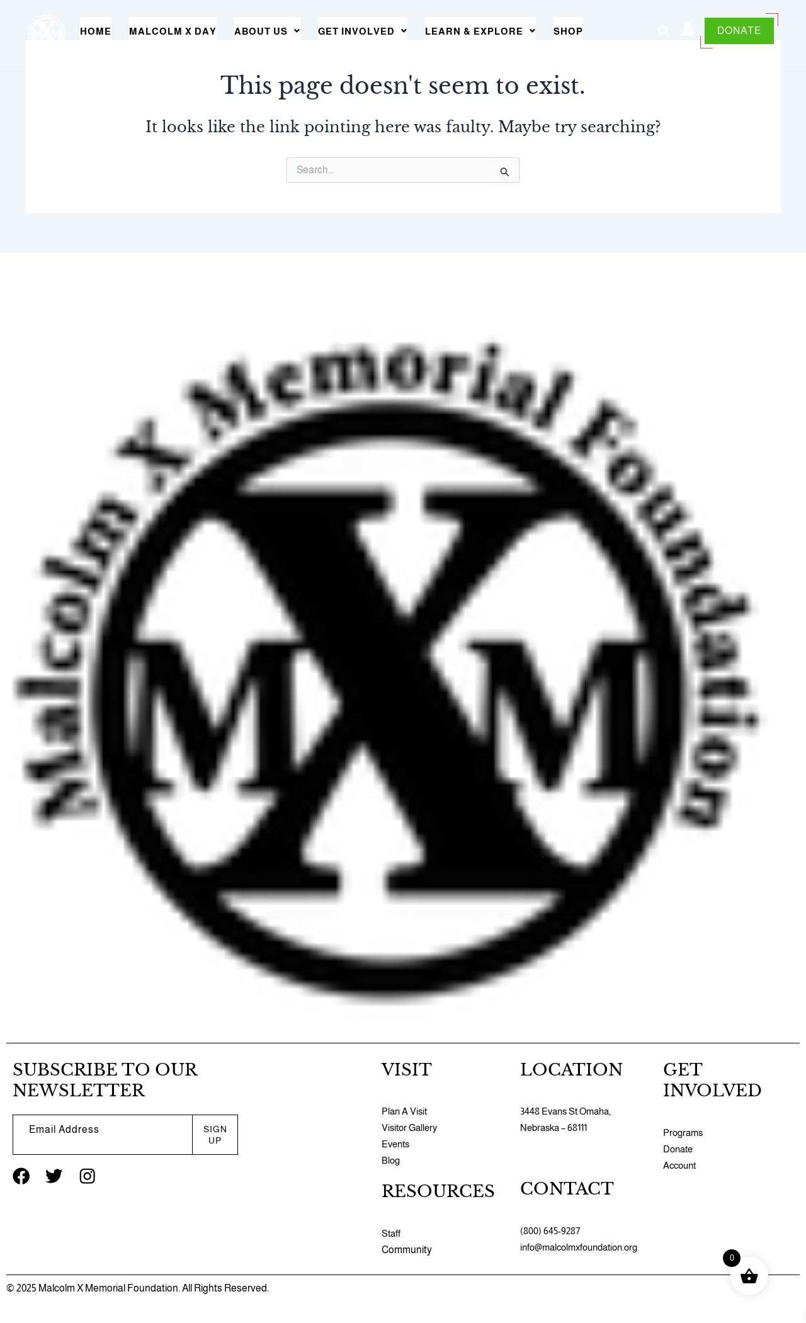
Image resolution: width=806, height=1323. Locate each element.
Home (95, 31)
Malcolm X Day (173, 31)
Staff (392, 1233)
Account (681, 1165)
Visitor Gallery (411, 1127)
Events (397, 1143)
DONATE (739, 30)
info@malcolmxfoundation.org (584, 1247)
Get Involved (362, 31)
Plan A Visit (405, 1111)
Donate (679, 1149)
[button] (267, 31)
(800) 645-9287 (551, 1230)
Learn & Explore (480, 31)
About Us (267, 31)
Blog (391, 1160)
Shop (568, 31)
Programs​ (684, 1132)
